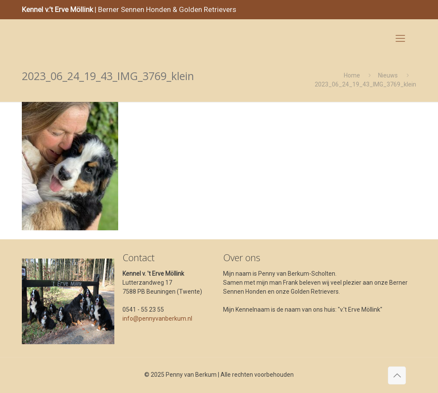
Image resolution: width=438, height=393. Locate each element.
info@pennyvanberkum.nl (157, 318)
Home (352, 75)
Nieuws (388, 75)
